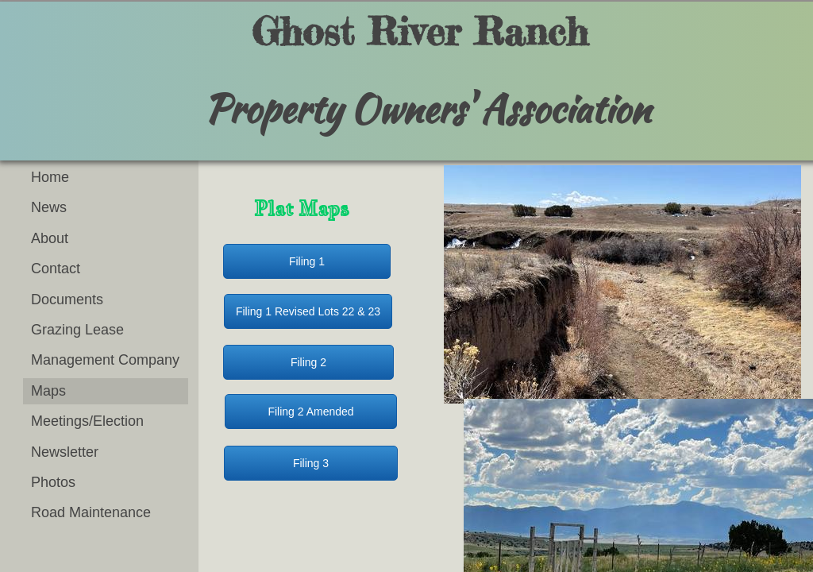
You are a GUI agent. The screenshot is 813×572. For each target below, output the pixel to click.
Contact (55, 268)
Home (50, 177)
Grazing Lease (77, 330)
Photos (53, 482)
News (49, 207)
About (49, 238)
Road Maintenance (91, 512)
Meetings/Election (87, 421)
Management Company (105, 360)
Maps (48, 391)
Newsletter (64, 452)
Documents (67, 299)
